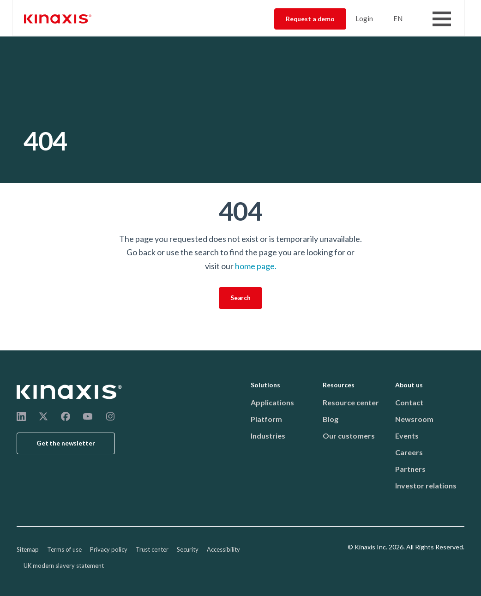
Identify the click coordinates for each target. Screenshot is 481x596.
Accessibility (223, 549)
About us (409, 385)
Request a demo (310, 19)
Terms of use (64, 549)
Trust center (152, 549)
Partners (410, 468)
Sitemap (28, 549)
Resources (339, 385)
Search (240, 297)
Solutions (265, 385)
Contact (409, 402)
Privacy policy (108, 549)
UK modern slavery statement (64, 565)
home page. (256, 266)
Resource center (351, 402)
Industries (268, 435)
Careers (409, 452)
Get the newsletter (65, 443)
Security (187, 549)
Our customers (349, 435)
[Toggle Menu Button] (441, 19)
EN (398, 18)
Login (364, 18)
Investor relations (426, 485)
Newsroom (414, 419)
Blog (330, 419)
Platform (266, 419)
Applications (272, 402)
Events (407, 435)
